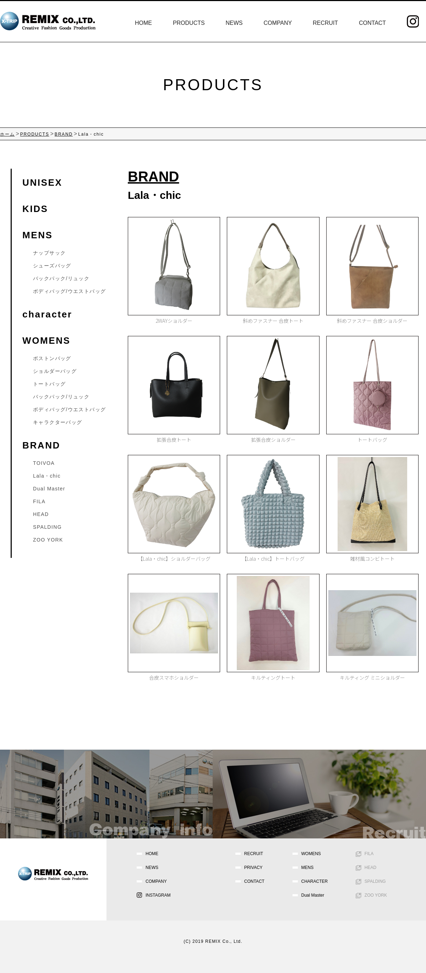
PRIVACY (253, 867)
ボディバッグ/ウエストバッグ (69, 291)
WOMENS (46, 340)
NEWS (234, 23)
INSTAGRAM (158, 895)
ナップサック (49, 253)
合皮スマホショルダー (174, 677)
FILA (39, 501)
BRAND (41, 445)
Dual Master (49, 488)
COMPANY (277, 23)
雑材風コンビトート (372, 558)
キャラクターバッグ (57, 422)
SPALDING (47, 527)
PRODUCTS (189, 23)
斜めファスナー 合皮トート (273, 320)
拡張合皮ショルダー (273, 439)
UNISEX (42, 182)
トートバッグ (372, 439)
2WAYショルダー (173, 320)
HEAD (41, 514)
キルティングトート (273, 677)
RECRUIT (325, 23)
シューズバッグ (52, 265)
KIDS (35, 208)
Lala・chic (47, 476)
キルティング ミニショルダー (372, 677)
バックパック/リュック (61, 278)
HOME (143, 23)
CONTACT (372, 23)
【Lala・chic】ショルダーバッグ (174, 558)
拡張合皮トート (174, 439)
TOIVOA (44, 463)
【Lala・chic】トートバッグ (273, 558)
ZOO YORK (48, 540)
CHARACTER (314, 881)
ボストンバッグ (52, 358)
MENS (37, 235)
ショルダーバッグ (55, 371)
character (47, 314)
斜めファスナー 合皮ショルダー (372, 320)
